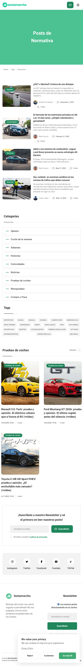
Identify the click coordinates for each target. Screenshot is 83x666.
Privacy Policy (27, 648)
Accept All (67, 655)
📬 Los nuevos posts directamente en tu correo (64, 606)
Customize (49, 655)
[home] (14, 5)
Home (6, 70)
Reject (30, 655)
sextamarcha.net (14, 658)
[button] (78, 5)
